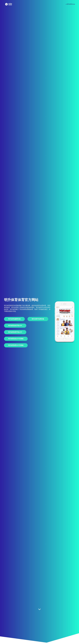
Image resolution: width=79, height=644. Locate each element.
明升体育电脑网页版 (14, 319)
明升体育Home (71, 4)
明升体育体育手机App (15, 332)
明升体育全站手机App (15, 325)
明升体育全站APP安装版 (15, 338)
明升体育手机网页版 (38, 319)
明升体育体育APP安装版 (15, 345)
